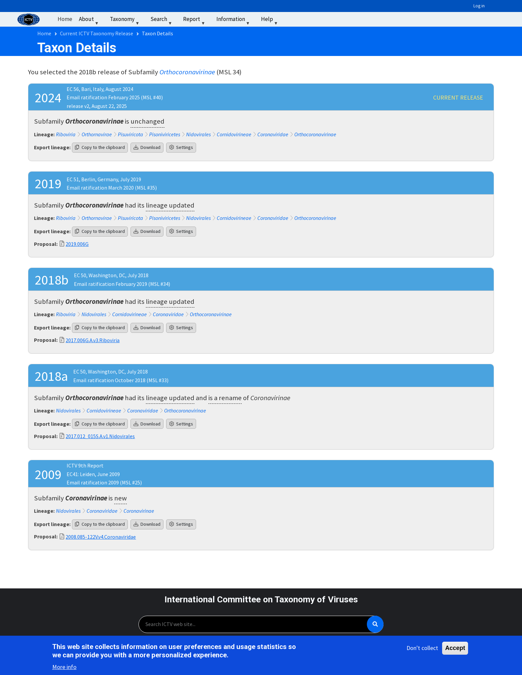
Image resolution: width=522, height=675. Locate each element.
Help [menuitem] (270, 20)
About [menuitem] (89, 20)
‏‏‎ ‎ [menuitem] (289, 19)
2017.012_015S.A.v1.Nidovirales (100, 436)
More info (64, 668)
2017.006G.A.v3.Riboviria (93, 340)
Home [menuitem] (65, 19)
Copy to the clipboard (100, 147)
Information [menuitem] (233, 20)
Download (146, 147)
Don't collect (422, 649)
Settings (181, 147)
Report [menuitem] (194, 20)
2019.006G (77, 244)
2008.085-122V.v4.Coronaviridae (101, 536)
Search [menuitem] (161, 20)
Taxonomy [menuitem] (125, 20)
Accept (455, 649)
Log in (479, 6)
